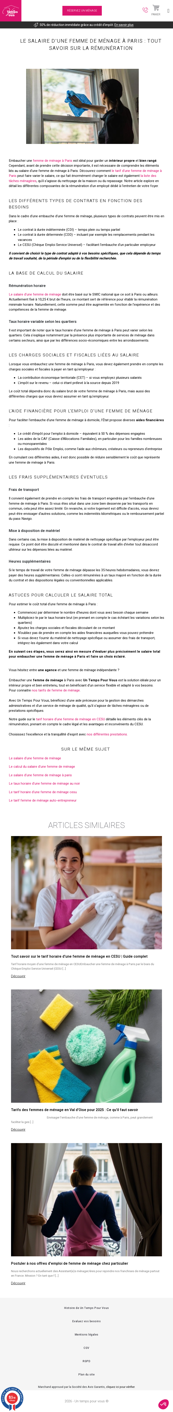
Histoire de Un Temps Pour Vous (86, 1308)
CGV (86, 1348)
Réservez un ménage (82, 11)
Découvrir (18, 976)
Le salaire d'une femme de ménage (35, 294)
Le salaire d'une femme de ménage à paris (40, 775)
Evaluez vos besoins (86, 1321)
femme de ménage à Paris (52, 160)
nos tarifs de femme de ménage (56, 690)
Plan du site (86, 1375)
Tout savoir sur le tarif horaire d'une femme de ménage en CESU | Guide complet (79, 956)
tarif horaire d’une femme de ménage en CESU (70, 719)
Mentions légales (86, 1335)
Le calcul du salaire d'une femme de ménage (42, 766)
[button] (163, 1404)
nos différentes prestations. (107, 734)
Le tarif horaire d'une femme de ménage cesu (43, 792)
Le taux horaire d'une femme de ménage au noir (44, 783)
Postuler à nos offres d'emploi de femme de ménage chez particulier (69, 1263)
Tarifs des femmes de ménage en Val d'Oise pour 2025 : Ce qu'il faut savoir (74, 1110)
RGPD (86, 1361)
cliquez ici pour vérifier (120, 1387)
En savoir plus (124, 25)
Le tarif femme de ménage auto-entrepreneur (43, 800)
